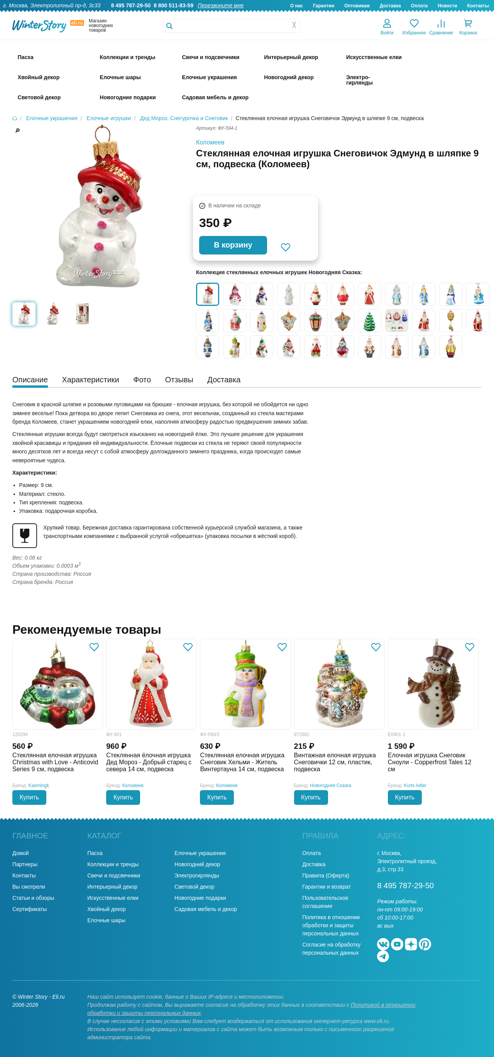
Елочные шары (106, 920)
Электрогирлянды (196, 875)
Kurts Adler (415, 785)
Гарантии (323, 5)
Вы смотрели (28, 887)
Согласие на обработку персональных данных (331, 949)
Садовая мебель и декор (205, 909)
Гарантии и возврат (326, 887)
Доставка (390, 5)
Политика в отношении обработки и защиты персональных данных (331, 925)
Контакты (478, 5)
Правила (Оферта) (325, 875)
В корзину (233, 245)
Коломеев (210, 142)
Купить (29, 797)
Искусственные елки (112, 898)
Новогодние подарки (200, 898)
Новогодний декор (197, 864)
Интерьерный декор (112, 887)
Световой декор (194, 887)
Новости (447, 5)
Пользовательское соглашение (325, 902)
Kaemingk (39, 785)
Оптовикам (357, 5)
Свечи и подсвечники (113, 875)
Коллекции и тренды (113, 864)
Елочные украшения (200, 853)
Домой (20, 853)
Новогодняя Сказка (330, 785)
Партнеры (24, 864)
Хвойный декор (106, 909)
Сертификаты (29, 909)
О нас (296, 5)
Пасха (94, 853)
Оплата (419, 5)
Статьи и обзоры (33, 898)
